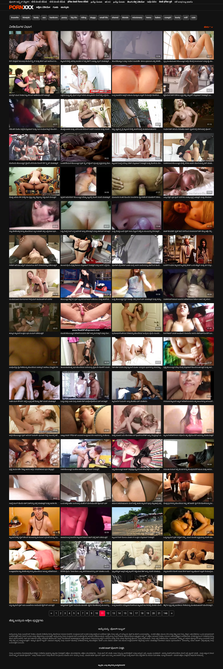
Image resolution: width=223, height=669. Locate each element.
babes (158, 17)
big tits (74, 17)
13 (113, 613)
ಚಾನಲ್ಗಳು (65, 7)
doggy (93, 17)
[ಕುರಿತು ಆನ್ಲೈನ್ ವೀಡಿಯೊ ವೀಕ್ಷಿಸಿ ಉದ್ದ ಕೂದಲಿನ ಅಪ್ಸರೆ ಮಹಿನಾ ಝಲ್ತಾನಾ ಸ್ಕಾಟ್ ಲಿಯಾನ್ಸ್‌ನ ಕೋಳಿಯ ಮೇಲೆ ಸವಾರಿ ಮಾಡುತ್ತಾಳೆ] (137, 79)
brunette (15, 17)
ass (44, 17)
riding (83, 17)
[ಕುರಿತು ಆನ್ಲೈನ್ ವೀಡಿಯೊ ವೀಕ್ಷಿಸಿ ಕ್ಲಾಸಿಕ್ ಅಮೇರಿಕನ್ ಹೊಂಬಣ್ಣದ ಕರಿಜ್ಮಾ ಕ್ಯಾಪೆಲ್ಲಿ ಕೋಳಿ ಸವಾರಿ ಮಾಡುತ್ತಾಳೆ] (86, 181)
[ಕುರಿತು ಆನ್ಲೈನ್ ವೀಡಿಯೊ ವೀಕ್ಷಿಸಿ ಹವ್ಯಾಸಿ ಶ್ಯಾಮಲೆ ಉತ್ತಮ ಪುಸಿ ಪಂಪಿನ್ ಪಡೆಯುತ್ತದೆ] (34, 317)
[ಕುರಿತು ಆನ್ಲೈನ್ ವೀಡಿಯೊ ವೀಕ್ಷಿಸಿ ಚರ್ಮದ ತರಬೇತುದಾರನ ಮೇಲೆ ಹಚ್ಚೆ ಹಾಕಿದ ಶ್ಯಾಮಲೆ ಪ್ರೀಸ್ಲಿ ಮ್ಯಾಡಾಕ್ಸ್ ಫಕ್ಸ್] (137, 487)
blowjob (26, 17)
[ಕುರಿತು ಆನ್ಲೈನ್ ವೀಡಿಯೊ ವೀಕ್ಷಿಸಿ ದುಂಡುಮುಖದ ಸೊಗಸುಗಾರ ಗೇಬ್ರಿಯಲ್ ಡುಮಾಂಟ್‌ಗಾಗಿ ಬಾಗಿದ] (34, 283)
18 (142, 613)
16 (130, 613)
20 (153, 613)
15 (125, 613)
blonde (125, 17)
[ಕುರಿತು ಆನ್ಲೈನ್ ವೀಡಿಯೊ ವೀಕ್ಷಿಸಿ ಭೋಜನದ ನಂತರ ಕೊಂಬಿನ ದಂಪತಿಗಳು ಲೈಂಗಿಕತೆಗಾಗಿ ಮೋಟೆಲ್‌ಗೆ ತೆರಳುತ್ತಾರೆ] (137, 181)
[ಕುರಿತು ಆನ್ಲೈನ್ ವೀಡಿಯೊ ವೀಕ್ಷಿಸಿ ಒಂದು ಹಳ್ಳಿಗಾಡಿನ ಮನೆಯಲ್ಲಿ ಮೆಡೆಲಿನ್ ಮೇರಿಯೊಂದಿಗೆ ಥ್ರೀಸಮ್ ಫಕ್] (86, 487)
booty (177, 17)
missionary (137, 17)
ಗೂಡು (55, 7)
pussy (64, 17)
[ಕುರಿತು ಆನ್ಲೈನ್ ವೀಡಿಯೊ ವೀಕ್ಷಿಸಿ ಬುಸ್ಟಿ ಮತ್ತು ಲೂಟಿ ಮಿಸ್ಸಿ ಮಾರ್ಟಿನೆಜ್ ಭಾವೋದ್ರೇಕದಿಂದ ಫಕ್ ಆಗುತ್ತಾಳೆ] (86, 385)
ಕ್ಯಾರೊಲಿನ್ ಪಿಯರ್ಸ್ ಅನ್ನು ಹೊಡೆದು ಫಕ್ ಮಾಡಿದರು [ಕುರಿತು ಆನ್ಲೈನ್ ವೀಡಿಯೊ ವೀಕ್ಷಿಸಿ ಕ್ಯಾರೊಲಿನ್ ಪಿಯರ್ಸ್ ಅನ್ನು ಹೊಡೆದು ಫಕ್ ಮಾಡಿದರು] (129, 401)
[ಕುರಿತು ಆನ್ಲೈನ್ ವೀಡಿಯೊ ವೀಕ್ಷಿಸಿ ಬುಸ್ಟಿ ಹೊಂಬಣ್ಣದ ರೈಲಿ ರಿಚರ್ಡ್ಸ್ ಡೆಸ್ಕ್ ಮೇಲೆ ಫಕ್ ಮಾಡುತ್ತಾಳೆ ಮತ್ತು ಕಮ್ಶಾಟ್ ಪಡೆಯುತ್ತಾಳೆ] (137, 283)
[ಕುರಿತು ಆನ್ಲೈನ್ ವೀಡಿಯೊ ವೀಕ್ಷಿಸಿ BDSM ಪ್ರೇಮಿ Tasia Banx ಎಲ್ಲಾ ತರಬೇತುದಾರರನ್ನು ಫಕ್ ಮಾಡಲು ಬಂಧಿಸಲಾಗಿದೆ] (86, 555)
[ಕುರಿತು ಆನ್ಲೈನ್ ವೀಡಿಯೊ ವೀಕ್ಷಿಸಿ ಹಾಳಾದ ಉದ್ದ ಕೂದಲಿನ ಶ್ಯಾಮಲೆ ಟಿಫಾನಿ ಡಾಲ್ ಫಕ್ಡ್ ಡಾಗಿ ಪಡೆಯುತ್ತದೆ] (86, 521)
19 (147, 613)
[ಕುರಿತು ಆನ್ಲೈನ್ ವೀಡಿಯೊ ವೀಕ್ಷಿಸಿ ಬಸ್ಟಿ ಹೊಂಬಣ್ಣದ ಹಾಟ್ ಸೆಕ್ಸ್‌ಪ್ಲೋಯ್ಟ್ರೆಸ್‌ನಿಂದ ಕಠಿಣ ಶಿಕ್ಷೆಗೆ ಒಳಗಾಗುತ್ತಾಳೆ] (137, 453)
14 (119, 613)
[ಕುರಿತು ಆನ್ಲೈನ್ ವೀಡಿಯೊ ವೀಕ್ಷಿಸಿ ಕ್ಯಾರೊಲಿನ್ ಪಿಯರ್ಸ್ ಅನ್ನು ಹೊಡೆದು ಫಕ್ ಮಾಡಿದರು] (137, 385)
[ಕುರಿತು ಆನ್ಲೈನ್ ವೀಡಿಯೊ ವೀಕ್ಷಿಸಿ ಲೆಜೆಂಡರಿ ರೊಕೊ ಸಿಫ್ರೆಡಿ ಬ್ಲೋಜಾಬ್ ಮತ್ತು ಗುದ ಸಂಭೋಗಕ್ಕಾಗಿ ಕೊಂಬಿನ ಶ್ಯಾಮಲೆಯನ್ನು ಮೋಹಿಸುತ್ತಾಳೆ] (34, 113)
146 (165, 613)
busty (36, 17)
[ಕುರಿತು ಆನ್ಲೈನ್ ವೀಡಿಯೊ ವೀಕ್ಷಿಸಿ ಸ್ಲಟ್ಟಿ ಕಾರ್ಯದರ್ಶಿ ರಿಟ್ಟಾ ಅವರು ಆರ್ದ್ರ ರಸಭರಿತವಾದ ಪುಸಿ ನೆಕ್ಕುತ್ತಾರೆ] (34, 453)
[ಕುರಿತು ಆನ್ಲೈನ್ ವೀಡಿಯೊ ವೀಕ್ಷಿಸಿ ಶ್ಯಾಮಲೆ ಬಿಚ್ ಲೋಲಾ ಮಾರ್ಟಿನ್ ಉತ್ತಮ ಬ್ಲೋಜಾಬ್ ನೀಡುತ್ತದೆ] (137, 521)
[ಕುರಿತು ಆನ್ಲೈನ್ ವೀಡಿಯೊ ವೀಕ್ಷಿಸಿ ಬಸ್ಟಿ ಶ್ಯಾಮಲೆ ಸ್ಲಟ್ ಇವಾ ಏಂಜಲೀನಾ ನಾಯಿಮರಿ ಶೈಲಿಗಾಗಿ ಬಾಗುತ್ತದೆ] (34, 589)
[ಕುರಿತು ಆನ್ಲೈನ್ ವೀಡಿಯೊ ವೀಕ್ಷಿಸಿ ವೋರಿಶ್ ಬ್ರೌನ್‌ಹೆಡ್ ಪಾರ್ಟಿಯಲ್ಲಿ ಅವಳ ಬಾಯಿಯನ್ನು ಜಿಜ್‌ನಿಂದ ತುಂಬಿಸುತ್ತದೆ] (137, 249)
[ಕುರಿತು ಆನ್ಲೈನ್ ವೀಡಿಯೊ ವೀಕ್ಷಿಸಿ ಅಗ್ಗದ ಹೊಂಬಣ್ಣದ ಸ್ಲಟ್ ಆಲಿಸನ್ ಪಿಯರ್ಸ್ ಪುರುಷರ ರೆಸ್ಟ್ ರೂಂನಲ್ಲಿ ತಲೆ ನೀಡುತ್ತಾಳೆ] (34, 419)
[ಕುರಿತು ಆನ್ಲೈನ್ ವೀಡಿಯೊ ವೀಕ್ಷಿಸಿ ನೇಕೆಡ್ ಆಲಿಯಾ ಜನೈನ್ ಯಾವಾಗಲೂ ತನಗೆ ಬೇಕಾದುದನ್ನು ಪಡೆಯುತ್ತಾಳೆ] (34, 249)
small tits (104, 17)
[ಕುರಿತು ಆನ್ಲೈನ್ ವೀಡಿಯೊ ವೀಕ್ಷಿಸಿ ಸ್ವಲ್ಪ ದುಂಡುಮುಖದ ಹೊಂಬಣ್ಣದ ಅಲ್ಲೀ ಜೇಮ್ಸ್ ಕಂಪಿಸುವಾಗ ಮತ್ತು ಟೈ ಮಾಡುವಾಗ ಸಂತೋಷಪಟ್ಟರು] (188, 45)
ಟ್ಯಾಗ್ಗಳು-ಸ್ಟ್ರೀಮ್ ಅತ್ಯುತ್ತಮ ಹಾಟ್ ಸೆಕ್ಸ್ (21, 7)
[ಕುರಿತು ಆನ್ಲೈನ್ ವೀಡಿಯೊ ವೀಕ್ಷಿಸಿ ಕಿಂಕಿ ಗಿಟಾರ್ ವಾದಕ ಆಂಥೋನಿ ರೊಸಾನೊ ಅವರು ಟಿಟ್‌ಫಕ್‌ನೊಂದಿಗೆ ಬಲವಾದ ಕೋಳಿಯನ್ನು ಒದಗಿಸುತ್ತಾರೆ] (188, 317)
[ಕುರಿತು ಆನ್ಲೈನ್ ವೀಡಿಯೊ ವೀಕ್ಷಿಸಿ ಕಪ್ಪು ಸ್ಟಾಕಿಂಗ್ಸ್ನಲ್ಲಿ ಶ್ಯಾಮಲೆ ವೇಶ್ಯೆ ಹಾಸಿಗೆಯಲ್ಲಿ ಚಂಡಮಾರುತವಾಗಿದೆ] (137, 113)
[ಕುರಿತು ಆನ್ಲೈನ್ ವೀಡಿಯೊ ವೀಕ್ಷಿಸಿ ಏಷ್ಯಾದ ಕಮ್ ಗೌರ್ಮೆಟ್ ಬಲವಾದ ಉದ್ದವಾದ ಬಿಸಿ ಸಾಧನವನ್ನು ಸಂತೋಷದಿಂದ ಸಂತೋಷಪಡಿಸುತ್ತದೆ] (86, 419)
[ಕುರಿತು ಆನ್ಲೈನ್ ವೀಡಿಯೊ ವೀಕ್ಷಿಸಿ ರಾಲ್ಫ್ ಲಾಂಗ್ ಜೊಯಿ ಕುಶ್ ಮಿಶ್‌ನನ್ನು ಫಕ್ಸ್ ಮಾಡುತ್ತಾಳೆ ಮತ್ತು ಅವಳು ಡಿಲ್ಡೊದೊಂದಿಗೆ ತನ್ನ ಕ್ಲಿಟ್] (34, 487)
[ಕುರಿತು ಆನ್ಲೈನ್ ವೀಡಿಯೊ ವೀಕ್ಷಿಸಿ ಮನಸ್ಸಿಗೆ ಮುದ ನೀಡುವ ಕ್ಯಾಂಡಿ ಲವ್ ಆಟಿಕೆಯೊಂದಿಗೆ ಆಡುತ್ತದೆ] (34, 79)
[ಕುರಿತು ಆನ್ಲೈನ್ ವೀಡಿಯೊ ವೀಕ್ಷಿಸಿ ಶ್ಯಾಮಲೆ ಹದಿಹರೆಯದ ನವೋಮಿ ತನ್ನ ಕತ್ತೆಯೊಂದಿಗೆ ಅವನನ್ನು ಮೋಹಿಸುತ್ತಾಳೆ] (188, 419)
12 (108, 613)
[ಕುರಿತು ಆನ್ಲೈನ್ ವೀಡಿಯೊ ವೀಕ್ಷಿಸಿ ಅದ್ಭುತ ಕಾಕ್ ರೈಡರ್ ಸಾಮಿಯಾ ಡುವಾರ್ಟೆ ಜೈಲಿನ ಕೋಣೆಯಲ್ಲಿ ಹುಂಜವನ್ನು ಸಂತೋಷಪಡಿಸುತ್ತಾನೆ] (86, 589)
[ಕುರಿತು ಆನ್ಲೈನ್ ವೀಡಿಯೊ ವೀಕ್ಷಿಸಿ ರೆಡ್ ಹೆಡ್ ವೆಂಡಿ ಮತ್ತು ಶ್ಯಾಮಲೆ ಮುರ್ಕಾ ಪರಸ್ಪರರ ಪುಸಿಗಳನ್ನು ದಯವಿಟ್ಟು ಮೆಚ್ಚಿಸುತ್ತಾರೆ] (137, 351)
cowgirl (168, 17)
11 (102, 613)
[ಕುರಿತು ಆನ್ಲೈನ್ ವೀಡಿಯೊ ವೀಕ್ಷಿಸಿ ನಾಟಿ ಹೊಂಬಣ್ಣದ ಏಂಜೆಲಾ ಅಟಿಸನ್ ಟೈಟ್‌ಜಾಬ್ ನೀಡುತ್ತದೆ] (86, 453)
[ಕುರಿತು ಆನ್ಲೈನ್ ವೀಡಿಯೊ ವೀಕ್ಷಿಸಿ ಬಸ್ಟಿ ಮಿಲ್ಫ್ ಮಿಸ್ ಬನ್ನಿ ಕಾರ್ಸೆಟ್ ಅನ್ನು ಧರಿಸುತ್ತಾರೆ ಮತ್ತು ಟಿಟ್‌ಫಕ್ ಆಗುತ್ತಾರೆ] (86, 215)
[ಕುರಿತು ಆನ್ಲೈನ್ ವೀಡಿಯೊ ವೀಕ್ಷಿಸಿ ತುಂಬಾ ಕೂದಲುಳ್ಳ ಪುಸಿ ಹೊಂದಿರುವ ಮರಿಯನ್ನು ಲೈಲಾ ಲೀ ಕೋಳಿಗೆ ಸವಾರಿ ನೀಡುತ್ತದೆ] (86, 351)
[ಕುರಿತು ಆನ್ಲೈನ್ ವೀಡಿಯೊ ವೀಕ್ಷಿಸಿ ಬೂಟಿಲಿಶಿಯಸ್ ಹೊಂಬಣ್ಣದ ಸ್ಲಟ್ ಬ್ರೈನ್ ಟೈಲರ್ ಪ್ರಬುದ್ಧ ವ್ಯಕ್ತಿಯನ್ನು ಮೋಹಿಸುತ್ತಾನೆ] (86, 147)
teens (148, 17)
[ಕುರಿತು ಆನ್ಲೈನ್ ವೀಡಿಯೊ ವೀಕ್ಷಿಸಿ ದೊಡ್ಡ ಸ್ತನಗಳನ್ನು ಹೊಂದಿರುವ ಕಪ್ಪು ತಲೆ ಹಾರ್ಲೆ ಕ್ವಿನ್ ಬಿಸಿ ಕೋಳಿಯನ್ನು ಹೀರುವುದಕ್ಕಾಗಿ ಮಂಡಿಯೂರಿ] (188, 487)
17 (136, 613)
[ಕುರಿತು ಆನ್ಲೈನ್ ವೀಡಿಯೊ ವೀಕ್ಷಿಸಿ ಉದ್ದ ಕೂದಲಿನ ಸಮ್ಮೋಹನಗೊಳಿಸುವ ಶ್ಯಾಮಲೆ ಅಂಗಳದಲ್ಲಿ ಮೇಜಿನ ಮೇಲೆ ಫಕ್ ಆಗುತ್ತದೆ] (137, 589)
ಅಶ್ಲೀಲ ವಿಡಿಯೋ (43, 7)
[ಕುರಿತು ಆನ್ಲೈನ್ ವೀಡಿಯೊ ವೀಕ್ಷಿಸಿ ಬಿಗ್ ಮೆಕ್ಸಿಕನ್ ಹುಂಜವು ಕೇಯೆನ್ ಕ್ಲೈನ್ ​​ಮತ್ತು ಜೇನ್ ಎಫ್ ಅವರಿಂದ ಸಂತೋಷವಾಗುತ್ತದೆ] (34, 45)
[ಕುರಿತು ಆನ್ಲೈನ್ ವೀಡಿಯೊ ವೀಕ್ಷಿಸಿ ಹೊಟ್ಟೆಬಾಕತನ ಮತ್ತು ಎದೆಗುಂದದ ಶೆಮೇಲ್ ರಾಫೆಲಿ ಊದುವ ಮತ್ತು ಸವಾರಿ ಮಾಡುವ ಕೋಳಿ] (86, 113)
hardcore (54, 17)
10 (96, 613)
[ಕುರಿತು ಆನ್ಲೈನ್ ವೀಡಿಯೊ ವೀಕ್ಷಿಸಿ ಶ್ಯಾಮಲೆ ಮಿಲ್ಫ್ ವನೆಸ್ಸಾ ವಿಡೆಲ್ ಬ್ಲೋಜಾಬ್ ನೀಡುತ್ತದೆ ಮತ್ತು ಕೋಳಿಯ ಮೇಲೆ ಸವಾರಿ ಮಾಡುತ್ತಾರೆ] (137, 147)
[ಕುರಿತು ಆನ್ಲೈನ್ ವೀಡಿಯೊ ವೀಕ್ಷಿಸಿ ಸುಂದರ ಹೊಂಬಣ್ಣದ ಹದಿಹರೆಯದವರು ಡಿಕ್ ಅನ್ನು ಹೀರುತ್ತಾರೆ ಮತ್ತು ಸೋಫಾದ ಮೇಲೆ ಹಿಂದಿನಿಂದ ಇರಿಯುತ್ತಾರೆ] (86, 317)
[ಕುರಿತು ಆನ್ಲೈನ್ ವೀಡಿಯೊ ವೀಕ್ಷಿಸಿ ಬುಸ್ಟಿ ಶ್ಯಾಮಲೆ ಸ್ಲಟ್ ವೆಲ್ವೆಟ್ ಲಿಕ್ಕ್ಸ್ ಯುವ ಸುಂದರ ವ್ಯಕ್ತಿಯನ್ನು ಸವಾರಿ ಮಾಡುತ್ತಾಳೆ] (188, 521)
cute (193, 17)
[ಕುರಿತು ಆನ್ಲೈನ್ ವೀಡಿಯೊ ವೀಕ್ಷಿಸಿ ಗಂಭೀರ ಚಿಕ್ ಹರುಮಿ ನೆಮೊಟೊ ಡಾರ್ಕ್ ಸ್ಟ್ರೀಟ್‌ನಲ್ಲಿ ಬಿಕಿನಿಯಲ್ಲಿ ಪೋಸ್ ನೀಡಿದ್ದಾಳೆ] (188, 113)
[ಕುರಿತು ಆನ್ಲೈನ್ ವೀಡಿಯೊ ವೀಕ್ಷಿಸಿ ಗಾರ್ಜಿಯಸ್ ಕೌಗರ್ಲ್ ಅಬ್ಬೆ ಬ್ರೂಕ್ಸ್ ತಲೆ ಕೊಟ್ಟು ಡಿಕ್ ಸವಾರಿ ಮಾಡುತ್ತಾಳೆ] (34, 385)
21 (159, 613)
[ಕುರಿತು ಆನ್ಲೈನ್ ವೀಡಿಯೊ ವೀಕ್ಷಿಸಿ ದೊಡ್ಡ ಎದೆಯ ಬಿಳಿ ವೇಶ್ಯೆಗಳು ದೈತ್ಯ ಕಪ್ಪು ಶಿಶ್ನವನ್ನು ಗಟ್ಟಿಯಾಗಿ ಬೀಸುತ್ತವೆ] (34, 181)
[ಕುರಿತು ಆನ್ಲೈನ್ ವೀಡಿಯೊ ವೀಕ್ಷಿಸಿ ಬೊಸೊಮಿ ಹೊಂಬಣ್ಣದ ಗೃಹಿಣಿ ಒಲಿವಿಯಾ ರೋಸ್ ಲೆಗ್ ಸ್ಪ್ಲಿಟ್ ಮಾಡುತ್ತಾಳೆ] (34, 147)
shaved (115, 17)
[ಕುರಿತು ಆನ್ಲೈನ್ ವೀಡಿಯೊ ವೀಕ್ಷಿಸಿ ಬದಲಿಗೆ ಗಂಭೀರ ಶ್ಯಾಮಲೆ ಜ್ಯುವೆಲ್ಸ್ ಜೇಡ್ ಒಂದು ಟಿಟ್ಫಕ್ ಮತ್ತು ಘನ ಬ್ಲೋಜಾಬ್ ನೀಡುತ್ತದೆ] (188, 249)
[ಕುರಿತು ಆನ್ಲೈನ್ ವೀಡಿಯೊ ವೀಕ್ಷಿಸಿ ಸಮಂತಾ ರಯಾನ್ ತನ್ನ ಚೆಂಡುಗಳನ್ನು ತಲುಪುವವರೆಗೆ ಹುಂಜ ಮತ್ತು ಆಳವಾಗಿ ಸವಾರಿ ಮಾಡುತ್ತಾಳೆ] (188, 453)
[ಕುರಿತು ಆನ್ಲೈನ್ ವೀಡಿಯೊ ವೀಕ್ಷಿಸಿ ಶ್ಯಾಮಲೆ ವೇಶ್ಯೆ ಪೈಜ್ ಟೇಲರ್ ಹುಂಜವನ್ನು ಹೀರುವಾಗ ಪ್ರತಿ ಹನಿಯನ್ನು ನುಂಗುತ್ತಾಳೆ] (34, 521)
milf (186, 17)
